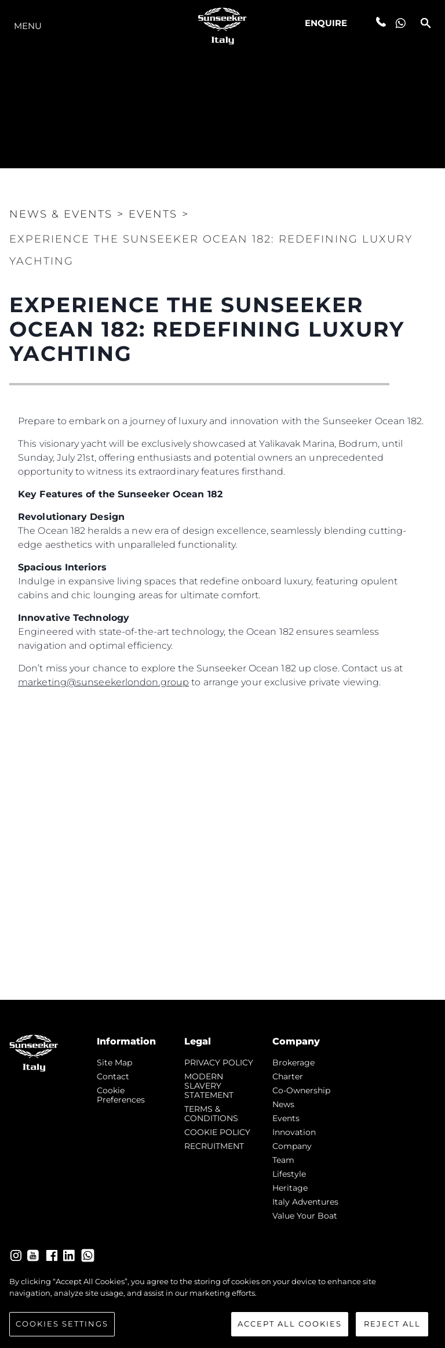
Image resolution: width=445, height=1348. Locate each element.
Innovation (294, 1132)
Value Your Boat (304, 1215)
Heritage (290, 1188)
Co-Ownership (301, 1090)
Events (153, 214)
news (283, 1104)
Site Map (114, 1062)
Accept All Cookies (290, 1326)
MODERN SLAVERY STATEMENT (209, 1085)
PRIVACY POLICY (218, 1062)
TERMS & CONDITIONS (211, 1113)
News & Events (60, 214)
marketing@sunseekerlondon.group (103, 682)
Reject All (392, 1326)
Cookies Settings (62, 1326)
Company (292, 1146)
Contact (113, 1076)
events (286, 1118)
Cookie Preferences (121, 1095)
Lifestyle (289, 1174)
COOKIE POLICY (217, 1132)
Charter (287, 1076)
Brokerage (293, 1062)
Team (283, 1160)
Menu (28, 25)
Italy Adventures (305, 1202)
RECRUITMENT (214, 1146)
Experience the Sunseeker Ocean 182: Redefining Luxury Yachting (211, 250)
